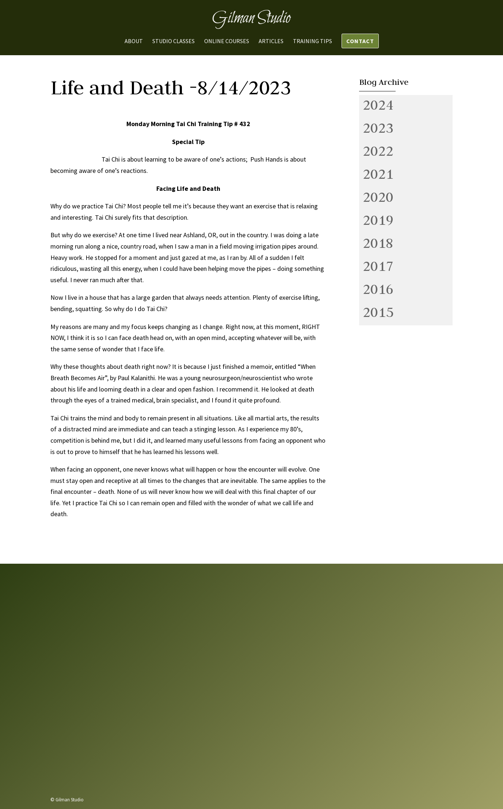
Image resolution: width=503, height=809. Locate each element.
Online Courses (226, 41)
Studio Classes (173, 41)
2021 (378, 174)
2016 (378, 289)
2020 (378, 197)
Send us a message (357, 750)
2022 (378, 150)
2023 (378, 127)
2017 (378, 266)
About (134, 41)
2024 (378, 104)
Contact (360, 41)
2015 (378, 312)
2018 (378, 243)
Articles (271, 41)
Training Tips (312, 41)
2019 (378, 220)
